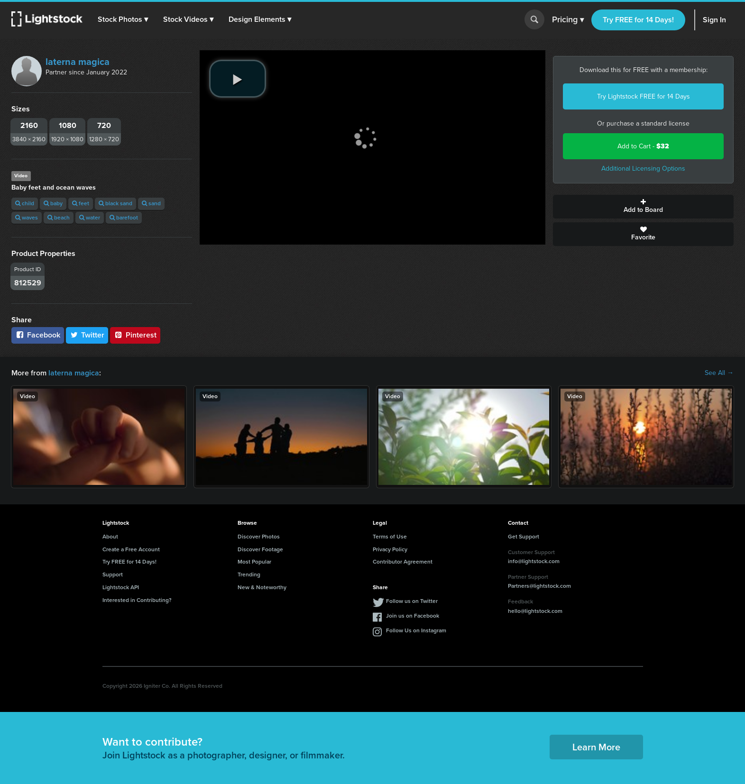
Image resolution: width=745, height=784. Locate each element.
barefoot (124, 217)
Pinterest (135, 334)
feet (80, 203)
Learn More (596, 747)
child (24, 203)
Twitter (87, 334)
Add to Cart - (643, 146)
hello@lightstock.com (535, 611)
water (89, 217)
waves (26, 217)
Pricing (568, 19)
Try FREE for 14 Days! (638, 19)
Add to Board (643, 207)
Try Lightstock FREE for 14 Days (643, 96)
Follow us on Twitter (412, 601)
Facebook (37, 334)
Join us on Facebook (412, 615)
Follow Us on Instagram (416, 630)
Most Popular (254, 561)
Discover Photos (259, 536)
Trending (249, 574)
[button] (123, 19)
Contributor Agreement (402, 561)
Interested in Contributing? (137, 600)
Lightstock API (120, 587)
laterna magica (78, 62)
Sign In (714, 19)
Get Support (523, 536)
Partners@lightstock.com (539, 586)
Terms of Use (390, 536)
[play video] (237, 79)
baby (53, 203)
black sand (115, 203)
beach (58, 217)
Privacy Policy (390, 549)
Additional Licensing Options (643, 168)
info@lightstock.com (534, 561)
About (110, 536)
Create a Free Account (131, 549)
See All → (719, 373)
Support (112, 574)
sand (151, 203)
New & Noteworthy (262, 587)
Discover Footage (260, 549)
